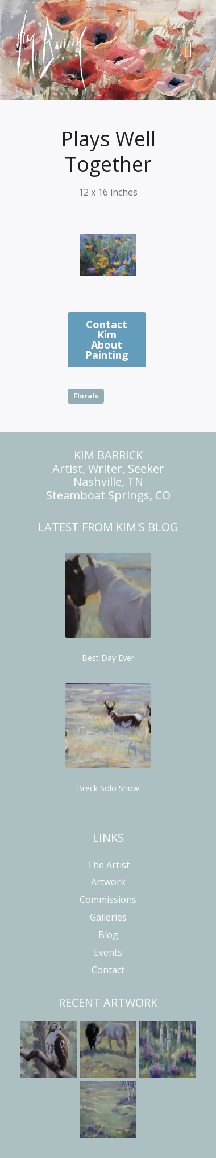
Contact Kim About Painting (106, 339)
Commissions (108, 899)
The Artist (108, 865)
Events (108, 952)
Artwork (108, 882)
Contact (108, 970)
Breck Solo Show (108, 788)
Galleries (108, 917)
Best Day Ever (108, 657)
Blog (108, 934)
